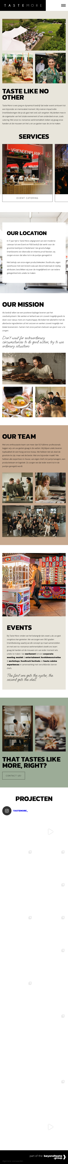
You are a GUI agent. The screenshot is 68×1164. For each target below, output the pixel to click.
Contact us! (13, 775)
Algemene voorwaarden (12, 1161)
